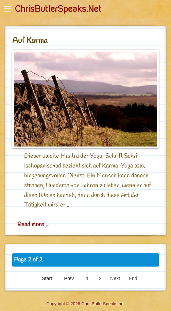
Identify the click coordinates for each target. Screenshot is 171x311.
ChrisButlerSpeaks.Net (58, 9)
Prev (69, 278)
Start (47, 278)
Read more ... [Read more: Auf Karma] (33, 224)
